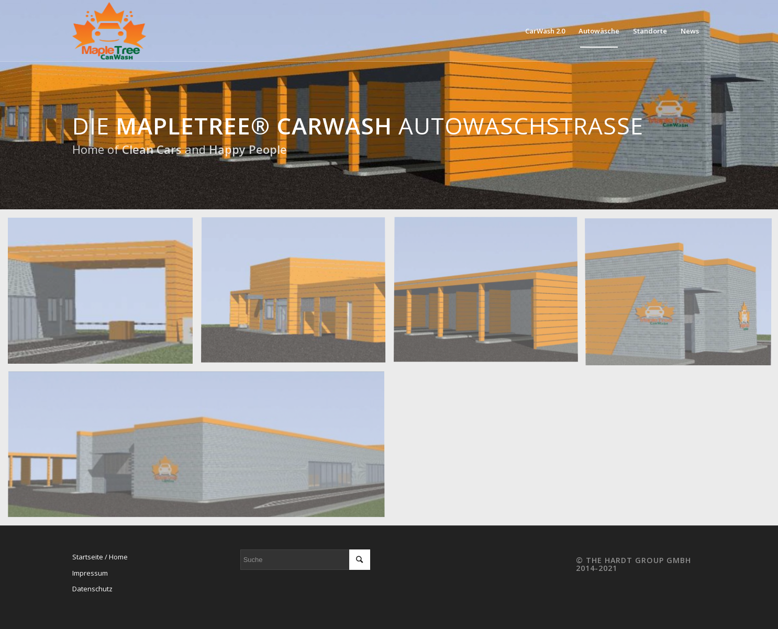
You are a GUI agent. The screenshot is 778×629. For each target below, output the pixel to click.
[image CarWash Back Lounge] (297, 295)
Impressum (90, 573)
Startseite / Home (100, 556)
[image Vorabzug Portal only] (104, 295)
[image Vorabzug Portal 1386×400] (200, 448)
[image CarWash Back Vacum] (489, 295)
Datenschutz (92, 588)
